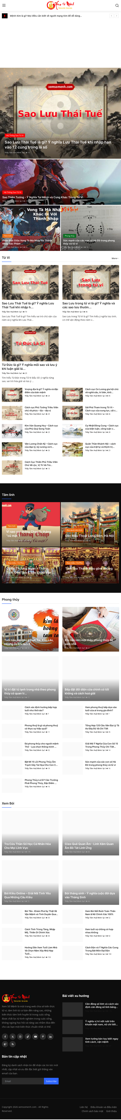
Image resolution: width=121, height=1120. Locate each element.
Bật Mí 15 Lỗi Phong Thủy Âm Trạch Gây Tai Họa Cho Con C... (41, 764)
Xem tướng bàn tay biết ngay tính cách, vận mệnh (101, 1041)
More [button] (114, 258)
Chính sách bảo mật (92, 1111)
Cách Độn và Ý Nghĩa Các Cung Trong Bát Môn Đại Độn (101, 950)
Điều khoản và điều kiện (104, 1107)
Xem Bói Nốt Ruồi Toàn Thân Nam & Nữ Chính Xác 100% (100, 913)
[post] (60, 113)
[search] (117, 5)
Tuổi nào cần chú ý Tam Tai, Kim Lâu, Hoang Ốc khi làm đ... (29, 642)
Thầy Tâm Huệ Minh (13, 152)
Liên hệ (84, 1107)
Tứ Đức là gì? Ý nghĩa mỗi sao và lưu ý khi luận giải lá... (29, 367)
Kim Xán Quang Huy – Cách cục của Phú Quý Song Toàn (41, 428)
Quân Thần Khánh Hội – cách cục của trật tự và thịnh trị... (100, 446)
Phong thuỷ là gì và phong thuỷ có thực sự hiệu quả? (41, 727)
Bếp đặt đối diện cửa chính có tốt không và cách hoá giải (87, 692)
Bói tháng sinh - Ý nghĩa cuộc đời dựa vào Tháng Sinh (90, 896)
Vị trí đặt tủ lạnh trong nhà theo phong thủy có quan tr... (30, 692)
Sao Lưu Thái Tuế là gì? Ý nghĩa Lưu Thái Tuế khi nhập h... (28, 305)
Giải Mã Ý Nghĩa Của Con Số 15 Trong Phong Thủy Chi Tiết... (101, 746)
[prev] (111, 16)
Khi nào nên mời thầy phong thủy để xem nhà (89, 642)
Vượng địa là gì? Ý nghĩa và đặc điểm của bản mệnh (41, 391)
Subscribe (51, 1081)
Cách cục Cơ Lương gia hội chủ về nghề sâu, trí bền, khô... (101, 391)
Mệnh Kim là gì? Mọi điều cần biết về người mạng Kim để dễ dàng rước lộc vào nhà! (47, 15)
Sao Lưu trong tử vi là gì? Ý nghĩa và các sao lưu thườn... (89, 305)
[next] (117, 16)
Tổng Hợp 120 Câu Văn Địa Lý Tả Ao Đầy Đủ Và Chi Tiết (102, 727)
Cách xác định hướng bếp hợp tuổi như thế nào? (41, 709)
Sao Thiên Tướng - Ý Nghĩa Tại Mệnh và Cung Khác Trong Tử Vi (44, 197)
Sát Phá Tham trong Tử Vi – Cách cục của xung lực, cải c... (101, 409)
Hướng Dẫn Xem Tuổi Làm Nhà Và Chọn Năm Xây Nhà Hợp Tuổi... (41, 951)
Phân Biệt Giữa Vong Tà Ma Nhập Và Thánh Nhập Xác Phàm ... (28, 242)
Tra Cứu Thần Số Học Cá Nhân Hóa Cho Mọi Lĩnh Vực (27, 846)
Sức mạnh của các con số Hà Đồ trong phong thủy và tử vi (90, 242)
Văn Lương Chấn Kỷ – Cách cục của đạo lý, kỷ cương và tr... (41, 446)
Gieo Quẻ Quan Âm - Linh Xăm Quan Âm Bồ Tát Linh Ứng (89, 846)
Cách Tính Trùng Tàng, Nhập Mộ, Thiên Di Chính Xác (40, 931)
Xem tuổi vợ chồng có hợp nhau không (99, 931)
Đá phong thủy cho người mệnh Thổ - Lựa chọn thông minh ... (42, 746)
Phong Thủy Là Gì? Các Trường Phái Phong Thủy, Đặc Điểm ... (41, 782)
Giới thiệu (111, 1111)
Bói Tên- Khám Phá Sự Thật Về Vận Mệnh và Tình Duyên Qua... (41, 913)
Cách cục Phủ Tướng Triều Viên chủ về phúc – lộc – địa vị (41, 409)
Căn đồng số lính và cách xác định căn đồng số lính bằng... (102, 1006)
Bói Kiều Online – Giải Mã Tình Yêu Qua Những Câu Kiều (27, 896)
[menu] (4, 5)
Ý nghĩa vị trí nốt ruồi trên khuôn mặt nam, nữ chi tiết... (101, 1023)
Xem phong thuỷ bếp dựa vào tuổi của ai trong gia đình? (101, 709)
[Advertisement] (60, 42)
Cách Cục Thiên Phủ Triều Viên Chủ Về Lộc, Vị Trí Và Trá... (41, 464)
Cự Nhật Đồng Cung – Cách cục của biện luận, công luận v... (101, 428)
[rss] (12, 1045)
